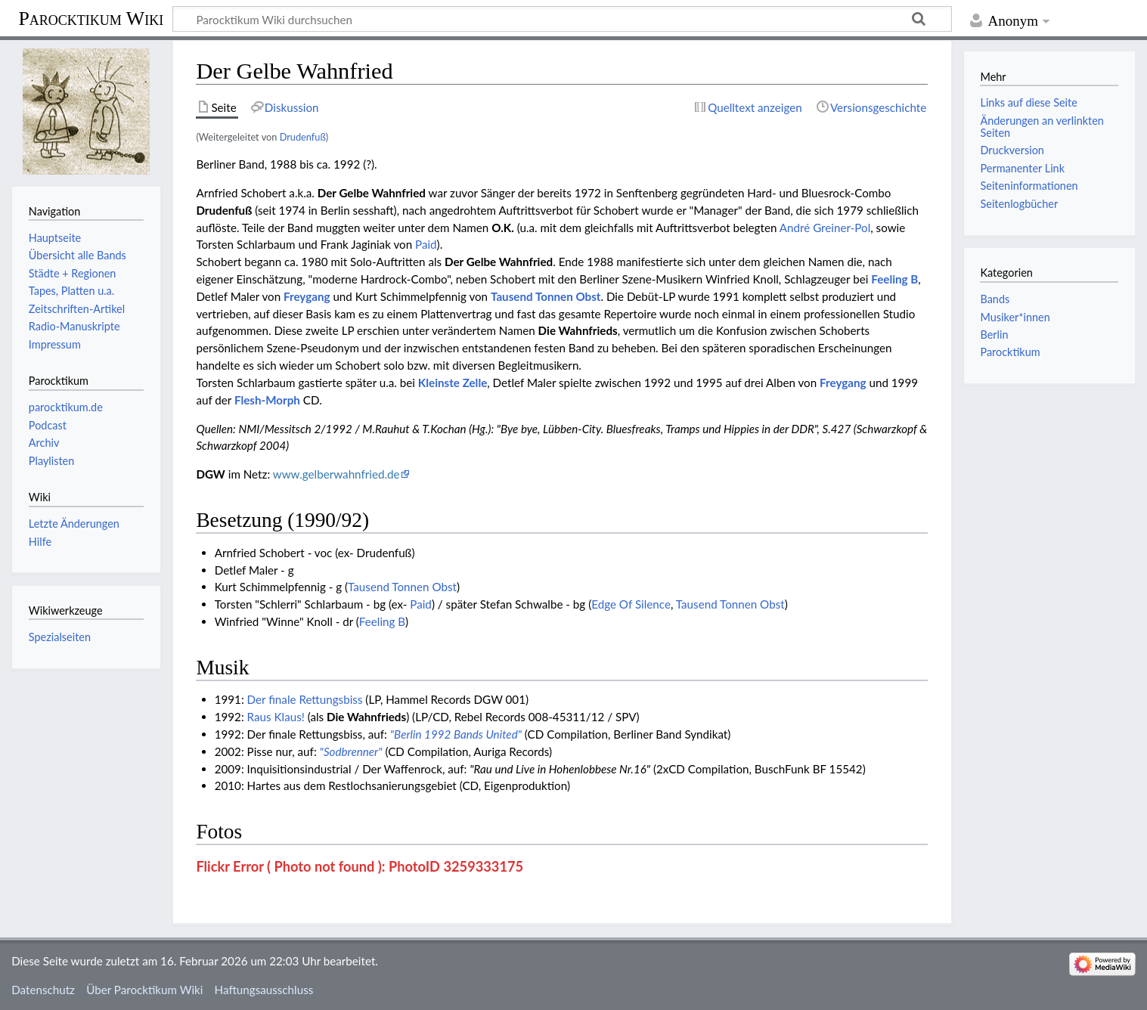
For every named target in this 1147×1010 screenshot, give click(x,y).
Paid (426, 244)
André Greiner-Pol (825, 227)
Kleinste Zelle (452, 382)
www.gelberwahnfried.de (336, 474)
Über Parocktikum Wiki (144, 989)
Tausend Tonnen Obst (546, 296)
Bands (994, 299)
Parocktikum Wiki (90, 17)
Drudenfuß (303, 137)
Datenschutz (43, 989)
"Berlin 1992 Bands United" (456, 734)
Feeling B (894, 279)
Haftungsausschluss (264, 989)
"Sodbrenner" (351, 751)
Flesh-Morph (267, 400)
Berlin (994, 334)
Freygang (307, 296)
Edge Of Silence (631, 604)
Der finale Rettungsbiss (305, 699)
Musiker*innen (1014, 317)
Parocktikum (1010, 351)
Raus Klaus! (276, 716)
